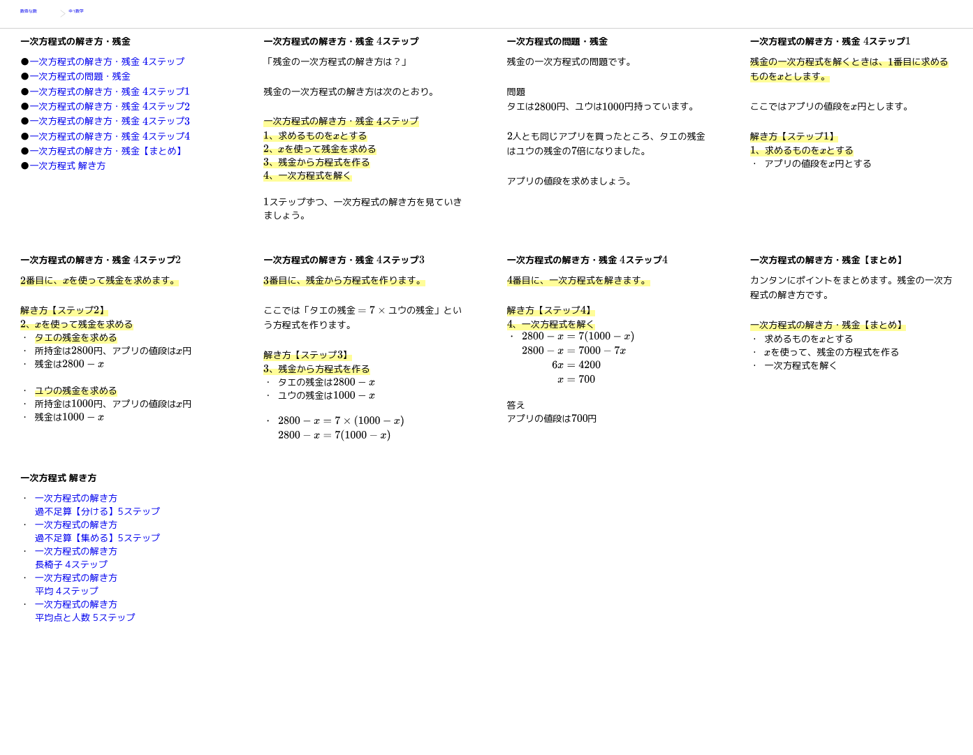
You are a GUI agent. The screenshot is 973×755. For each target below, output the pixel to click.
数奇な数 (38, 14)
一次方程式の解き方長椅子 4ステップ (76, 558)
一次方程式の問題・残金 (80, 76)
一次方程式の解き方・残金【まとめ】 (107, 151)
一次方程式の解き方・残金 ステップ (106, 61)
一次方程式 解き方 (67, 165)
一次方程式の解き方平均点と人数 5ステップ (85, 611)
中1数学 (85, 14)
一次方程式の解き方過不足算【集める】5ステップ (98, 531)
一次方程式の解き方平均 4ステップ (76, 584)
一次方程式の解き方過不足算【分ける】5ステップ (98, 505)
